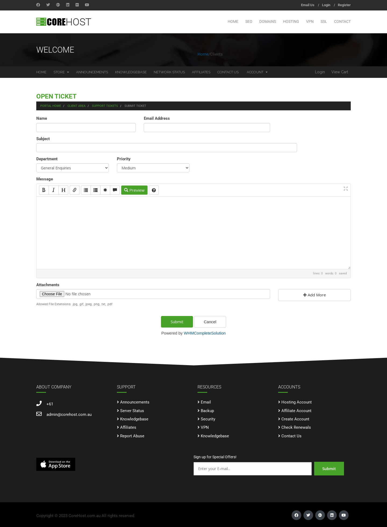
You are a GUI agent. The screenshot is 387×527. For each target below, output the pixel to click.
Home (233, 21)
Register (344, 5)
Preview (134, 190)
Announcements (92, 72)
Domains (267, 21)
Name (41, 118)
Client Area (76, 106)
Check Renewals (296, 427)
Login (326, 5)
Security (208, 419)
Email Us (307, 5)
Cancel (210, 321)
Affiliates (201, 72)
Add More (314, 294)
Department (47, 159)
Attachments (47, 284)
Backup (207, 410)
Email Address (157, 118)
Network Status (169, 72)
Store (61, 72)
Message (44, 179)
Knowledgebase (131, 72)
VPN (310, 21)
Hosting (291, 21)
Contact (342, 21)
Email (206, 402)
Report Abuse (132, 436)
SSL (324, 21)
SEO (248, 21)
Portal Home (50, 106)
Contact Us (228, 72)
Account (257, 72)
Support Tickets (105, 106)
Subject (43, 138)
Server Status (132, 410)
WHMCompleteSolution (205, 333)
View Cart (339, 72)
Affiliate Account (296, 410)
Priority (124, 159)
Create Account (295, 419)
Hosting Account (296, 402)
